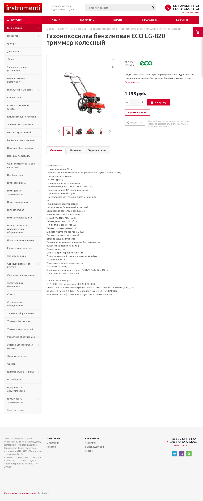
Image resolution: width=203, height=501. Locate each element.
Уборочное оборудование (21, 337)
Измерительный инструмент (16, 80)
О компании (52, 442)
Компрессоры (14, 97)
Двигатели (13, 51)
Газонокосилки (15, 28)
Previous (59, 131)
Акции (56, 20)
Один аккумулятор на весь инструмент (21, 165)
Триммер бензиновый (19, 321)
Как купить (86, 20)
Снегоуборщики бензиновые (15, 285)
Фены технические (17, 356)
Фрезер (11, 364)
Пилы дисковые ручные (19, 217)
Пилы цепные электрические (15, 192)
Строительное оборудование (15, 304)
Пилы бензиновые (17, 183)
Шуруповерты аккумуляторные (16, 389)
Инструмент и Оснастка (20, 89)
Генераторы (13, 35)
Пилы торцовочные (17, 202)
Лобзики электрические (20, 124)
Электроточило (15, 410)
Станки (11, 294)
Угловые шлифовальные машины (20, 346)
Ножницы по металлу (18, 156)
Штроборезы (14, 379)
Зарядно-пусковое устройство (17, 69)
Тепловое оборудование (20, 313)
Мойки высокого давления (21, 140)
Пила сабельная (15, 210)
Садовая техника (16, 256)
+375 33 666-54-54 (185, 8)
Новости (51, 446)
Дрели (10, 59)
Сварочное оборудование (21, 275)
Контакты (182, 20)
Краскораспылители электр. (18, 107)
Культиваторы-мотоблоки (21, 116)
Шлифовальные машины (20, 371)
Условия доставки (94, 446)
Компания (53, 438)
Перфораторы (15, 175)
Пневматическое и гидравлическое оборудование (17, 229)
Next (109, 131)
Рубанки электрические (19, 248)
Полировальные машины (20, 240)
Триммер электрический (20, 329)
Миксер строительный (19, 132)
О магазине (149, 20)
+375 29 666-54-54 (185, 5)
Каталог (16, 20)
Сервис (117, 20)
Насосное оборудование (20, 148)
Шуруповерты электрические (15, 400)
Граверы (11, 43)
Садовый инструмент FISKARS (18, 265)
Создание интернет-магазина (20, 493)
